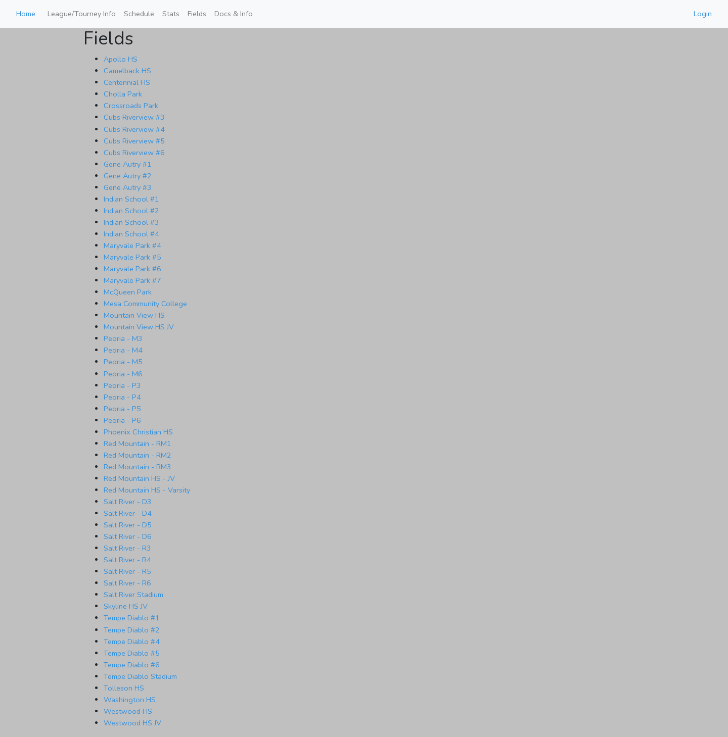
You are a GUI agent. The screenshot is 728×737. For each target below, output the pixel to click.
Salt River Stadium (133, 594)
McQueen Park (128, 292)
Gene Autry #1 (128, 164)
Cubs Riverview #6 (134, 153)
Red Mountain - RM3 (137, 467)
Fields (197, 14)
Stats (170, 14)
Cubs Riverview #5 (134, 141)
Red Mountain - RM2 (137, 455)
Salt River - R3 (127, 548)
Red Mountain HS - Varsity (147, 490)
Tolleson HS (124, 688)
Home (25, 14)
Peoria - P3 (122, 385)
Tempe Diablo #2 (132, 630)
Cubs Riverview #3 (134, 117)
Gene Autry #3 (128, 187)
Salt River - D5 (128, 525)
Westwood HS (128, 711)
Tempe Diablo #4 (132, 641)
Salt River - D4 (128, 513)
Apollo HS (121, 59)
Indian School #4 (131, 234)
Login (703, 14)
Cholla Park (123, 94)
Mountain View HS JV (139, 327)
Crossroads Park (131, 106)
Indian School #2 (131, 211)
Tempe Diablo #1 (132, 618)
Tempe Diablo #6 (132, 665)
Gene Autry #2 (128, 176)
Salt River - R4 (127, 560)
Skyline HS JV (126, 606)
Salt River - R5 (127, 571)
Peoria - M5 (123, 362)
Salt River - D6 (128, 536)
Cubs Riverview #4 (134, 129)
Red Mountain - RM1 (137, 443)
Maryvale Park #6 (132, 269)
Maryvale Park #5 (132, 257)
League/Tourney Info (82, 14)
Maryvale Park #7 (132, 280)
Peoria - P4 (122, 397)
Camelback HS (127, 71)
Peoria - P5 (122, 409)
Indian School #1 (131, 199)
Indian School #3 (131, 222)
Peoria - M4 (123, 350)
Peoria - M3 (123, 338)
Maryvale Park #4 (132, 245)
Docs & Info (233, 14)
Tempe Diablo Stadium (140, 676)
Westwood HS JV (132, 723)
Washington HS (130, 700)
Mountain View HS (134, 315)
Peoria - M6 (123, 374)
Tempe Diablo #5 (132, 653)
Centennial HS (127, 82)
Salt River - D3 (128, 502)
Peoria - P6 (122, 420)
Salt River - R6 (127, 583)
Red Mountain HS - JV (139, 478)
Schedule (139, 14)
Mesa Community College (145, 304)
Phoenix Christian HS (138, 432)
